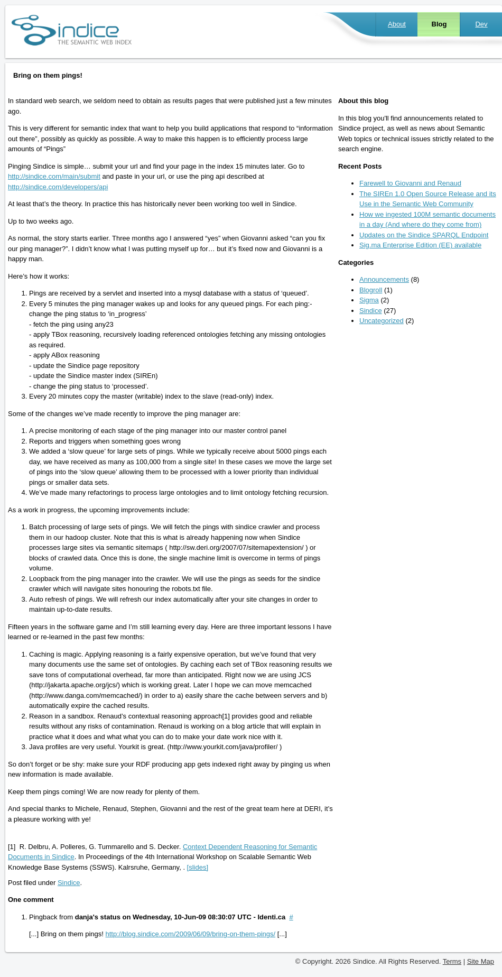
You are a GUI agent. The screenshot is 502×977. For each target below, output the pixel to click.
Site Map (480, 961)
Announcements (384, 279)
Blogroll (370, 290)
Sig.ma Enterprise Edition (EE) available (420, 245)
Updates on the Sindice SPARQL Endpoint (423, 235)
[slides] (197, 867)
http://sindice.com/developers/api (58, 187)
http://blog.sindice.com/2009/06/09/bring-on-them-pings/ (191, 934)
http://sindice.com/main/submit (54, 176)
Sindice (69, 883)
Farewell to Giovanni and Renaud (410, 183)
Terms (452, 961)
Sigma (369, 300)
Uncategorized (381, 321)
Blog (439, 24)
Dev (481, 24)
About (397, 24)
